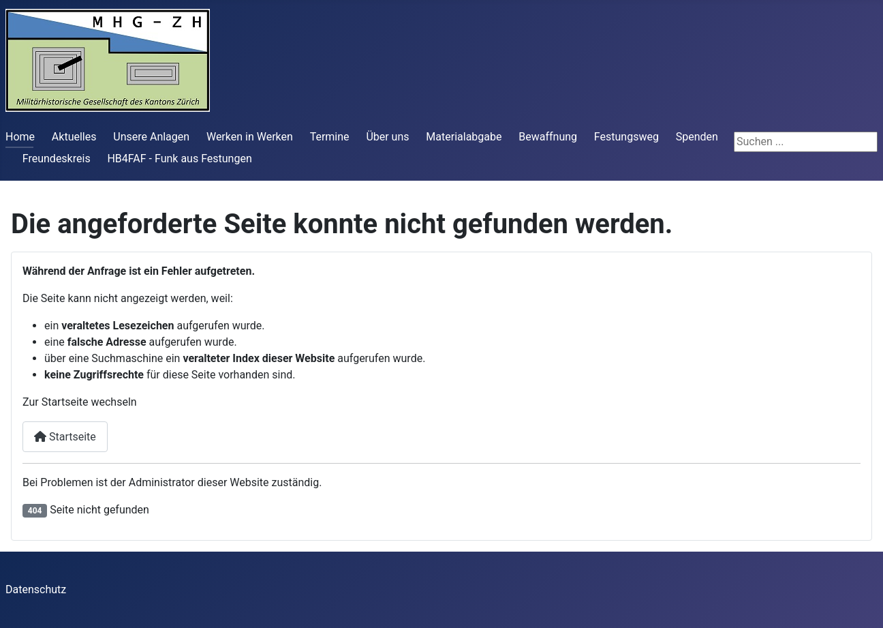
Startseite (65, 436)
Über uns (387, 136)
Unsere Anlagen (151, 136)
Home (20, 136)
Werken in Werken (249, 136)
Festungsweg (626, 136)
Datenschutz (35, 589)
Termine (330, 136)
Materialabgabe (463, 136)
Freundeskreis (56, 158)
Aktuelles (74, 136)
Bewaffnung (547, 136)
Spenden (697, 136)
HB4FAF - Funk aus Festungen (179, 158)
